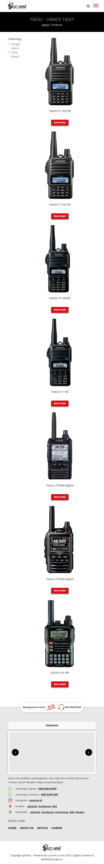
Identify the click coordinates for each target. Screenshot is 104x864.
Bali (54, 806)
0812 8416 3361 (49, 794)
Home (45, 25)
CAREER (56, 828)
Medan (80, 812)
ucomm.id (35, 800)
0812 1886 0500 (47, 788)
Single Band (16, 46)
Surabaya (44, 806)
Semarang (62, 812)
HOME (12, 828)
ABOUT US (27, 828)
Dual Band (15, 54)
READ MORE (60, 122)
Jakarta (32, 806)
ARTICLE (42, 828)
